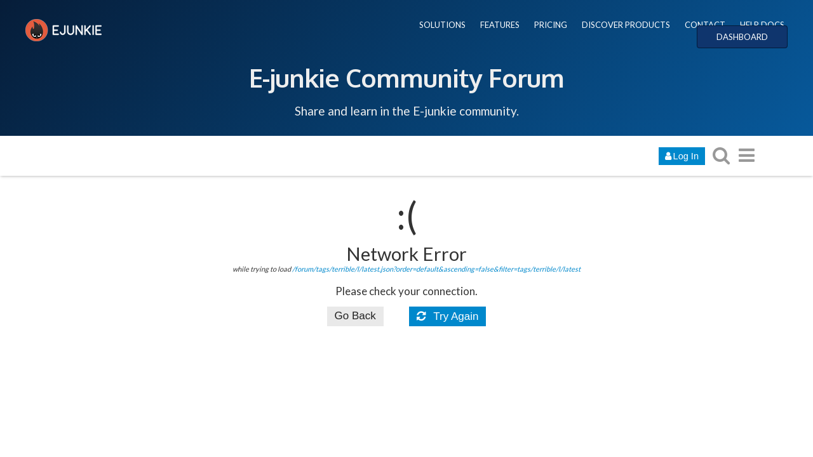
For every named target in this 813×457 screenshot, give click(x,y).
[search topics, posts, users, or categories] (721, 155)
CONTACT (705, 25)
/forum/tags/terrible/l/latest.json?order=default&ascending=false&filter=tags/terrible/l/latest (436, 269)
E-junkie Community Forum (406, 77)
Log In (682, 156)
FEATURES (500, 25)
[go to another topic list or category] (746, 155)
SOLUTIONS (442, 25)
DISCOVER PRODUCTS (626, 25)
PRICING (550, 25)
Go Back (355, 316)
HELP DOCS (762, 25)
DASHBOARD (742, 37)
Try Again (448, 316)
